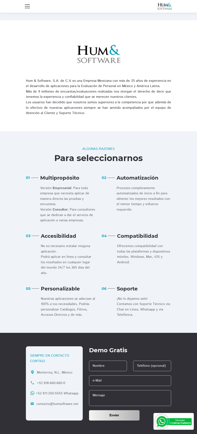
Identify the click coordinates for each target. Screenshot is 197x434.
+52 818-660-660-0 (51, 383)
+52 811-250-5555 (49, 393)
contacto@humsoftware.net (57, 404)
